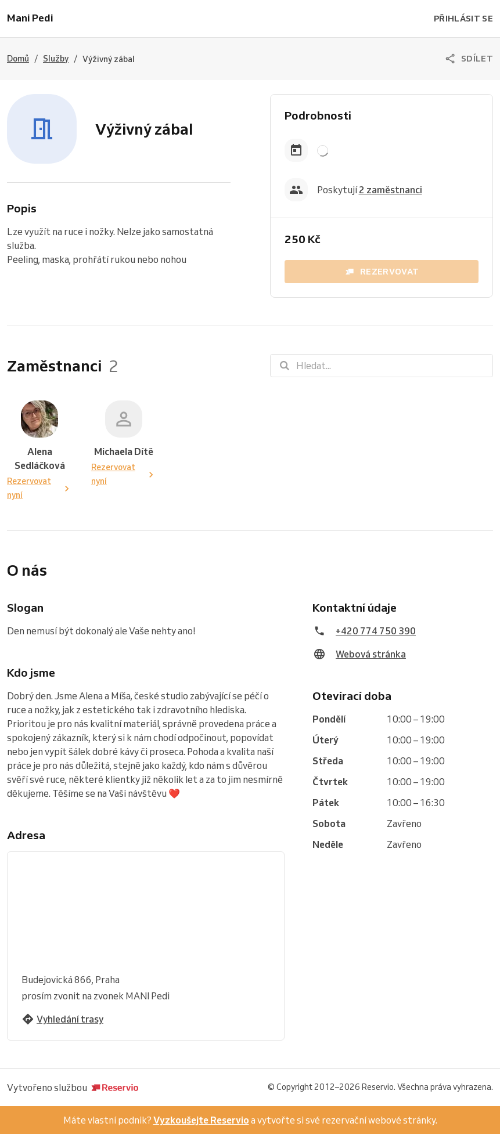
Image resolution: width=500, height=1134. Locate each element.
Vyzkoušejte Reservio (201, 1120)
